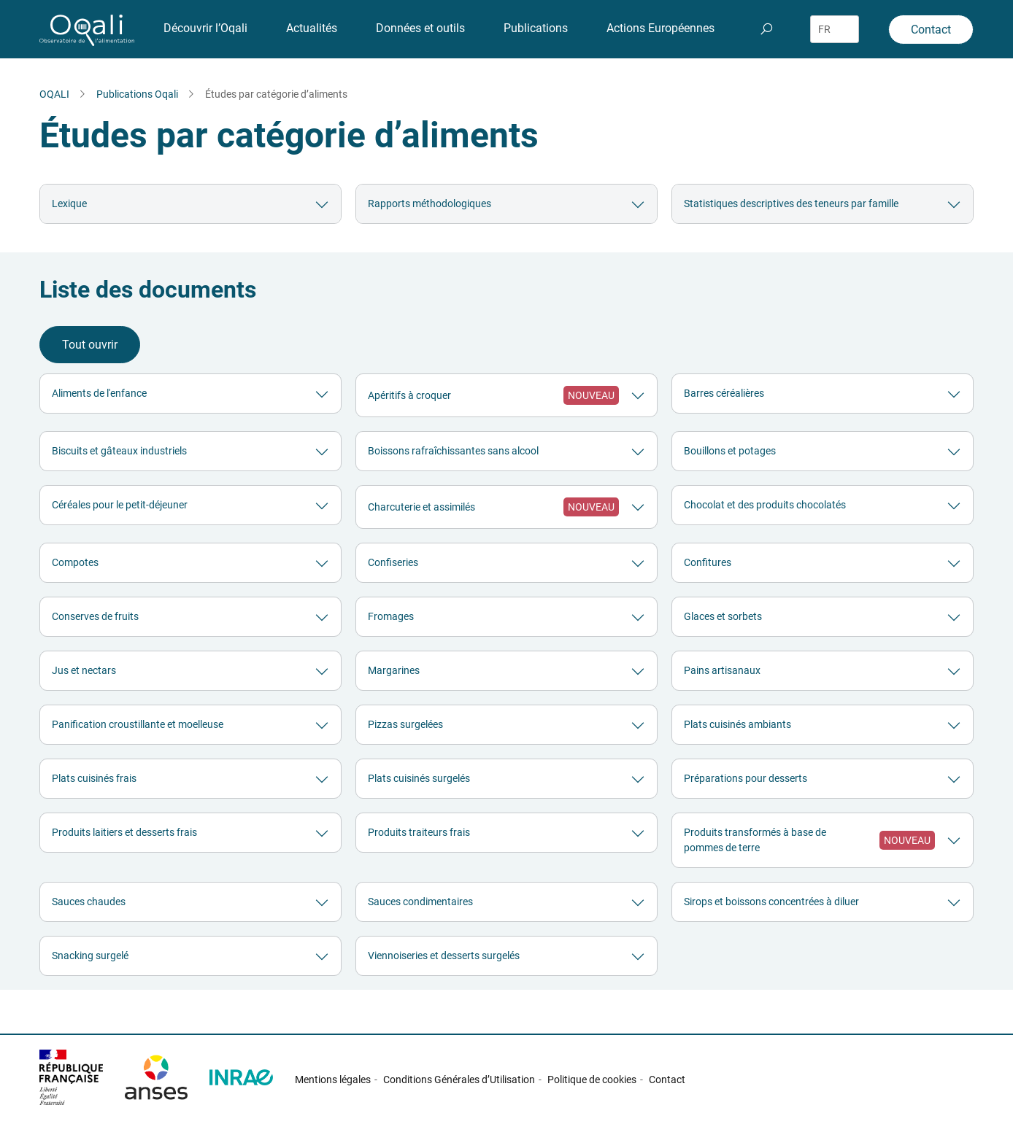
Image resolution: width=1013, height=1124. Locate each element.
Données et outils (420, 28)
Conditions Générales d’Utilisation (459, 1079)
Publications (536, 28)
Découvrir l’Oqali (205, 28)
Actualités (311, 28)
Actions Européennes (660, 28)
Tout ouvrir (90, 345)
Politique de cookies (591, 1079)
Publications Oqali (137, 94)
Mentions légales (333, 1079)
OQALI (54, 94)
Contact (931, 29)
